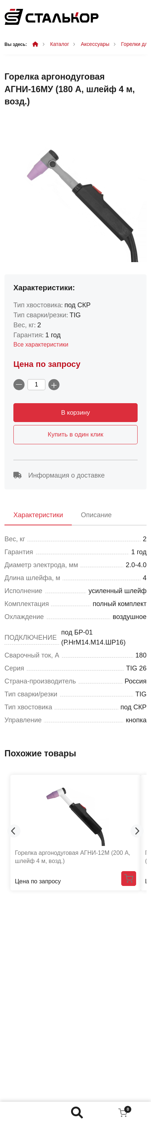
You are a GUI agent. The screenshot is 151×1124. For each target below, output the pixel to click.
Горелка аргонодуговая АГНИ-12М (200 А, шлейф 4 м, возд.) (72, 857)
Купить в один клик (75, 434)
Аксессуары (95, 44)
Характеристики (38, 515)
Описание (96, 515)
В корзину (75, 412)
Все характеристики (40, 344)
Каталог (59, 44)
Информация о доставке (59, 475)
